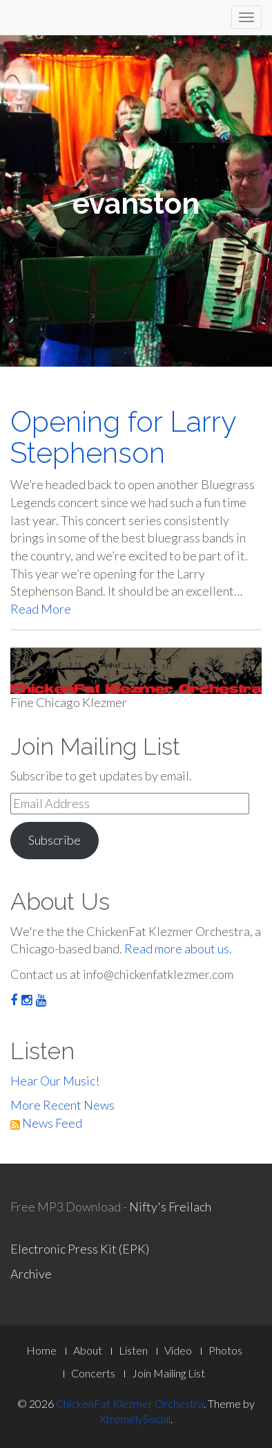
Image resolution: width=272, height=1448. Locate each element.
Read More (40, 608)
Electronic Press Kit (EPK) (79, 1248)
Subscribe (54, 839)
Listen (133, 1350)
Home (41, 1350)
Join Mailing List (168, 1373)
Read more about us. (178, 948)
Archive (31, 1273)
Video (178, 1350)
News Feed (46, 1122)
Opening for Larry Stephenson (122, 437)
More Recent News (62, 1104)
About (87, 1350)
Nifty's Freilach (170, 1206)
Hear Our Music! (54, 1080)
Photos (225, 1350)
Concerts (93, 1373)
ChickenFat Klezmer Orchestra (130, 1403)
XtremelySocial (135, 1418)
